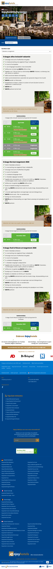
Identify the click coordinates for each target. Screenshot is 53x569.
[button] (2, 26)
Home (41, 567)
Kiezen (34, 128)
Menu (49, 567)
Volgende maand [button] (34, 122)
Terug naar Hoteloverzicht (24, 37)
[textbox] (11, 42)
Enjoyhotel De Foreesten (11, 37)
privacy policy (22, 562)
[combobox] (11, 42)
